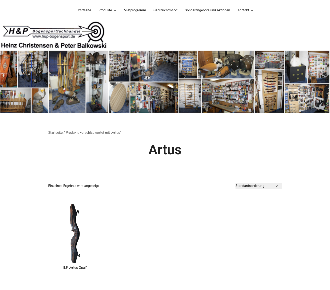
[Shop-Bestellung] (259, 186)
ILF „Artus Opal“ (75, 268)
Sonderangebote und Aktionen (207, 10)
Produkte (105, 10)
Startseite (84, 10)
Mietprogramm (135, 10)
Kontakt (243, 10)
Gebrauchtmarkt (165, 10)
